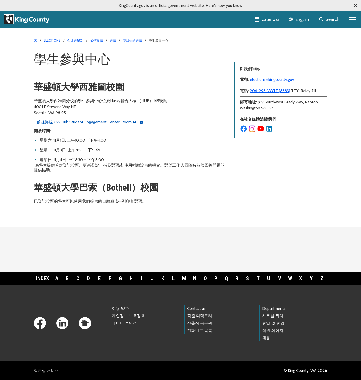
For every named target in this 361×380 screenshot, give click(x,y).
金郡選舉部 (75, 40)
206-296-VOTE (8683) (270, 114)
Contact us (196, 308)
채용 (266, 337)
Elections (52, 40)
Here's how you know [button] (224, 5)
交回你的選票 (132, 40)
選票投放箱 (247, 55)
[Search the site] (329, 19)
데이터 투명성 (124, 323)
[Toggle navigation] (353, 19)
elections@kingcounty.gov (272, 103)
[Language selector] (299, 19)
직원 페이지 (272, 330)
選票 (113, 40)
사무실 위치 (272, 315)
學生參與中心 (249, 63)
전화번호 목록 (199, 330)
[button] (355, 5)
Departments (274, 308)
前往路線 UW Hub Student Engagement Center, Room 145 (87, 122)
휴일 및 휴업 (273, 323)
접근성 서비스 (46, 370)
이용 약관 (120, 308)
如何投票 (96, 40)
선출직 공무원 (199, 323)
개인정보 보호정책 (128, 315)
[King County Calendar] (267, 19)
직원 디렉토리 (199, 315)
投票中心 (245, 71)
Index (42, 278)
